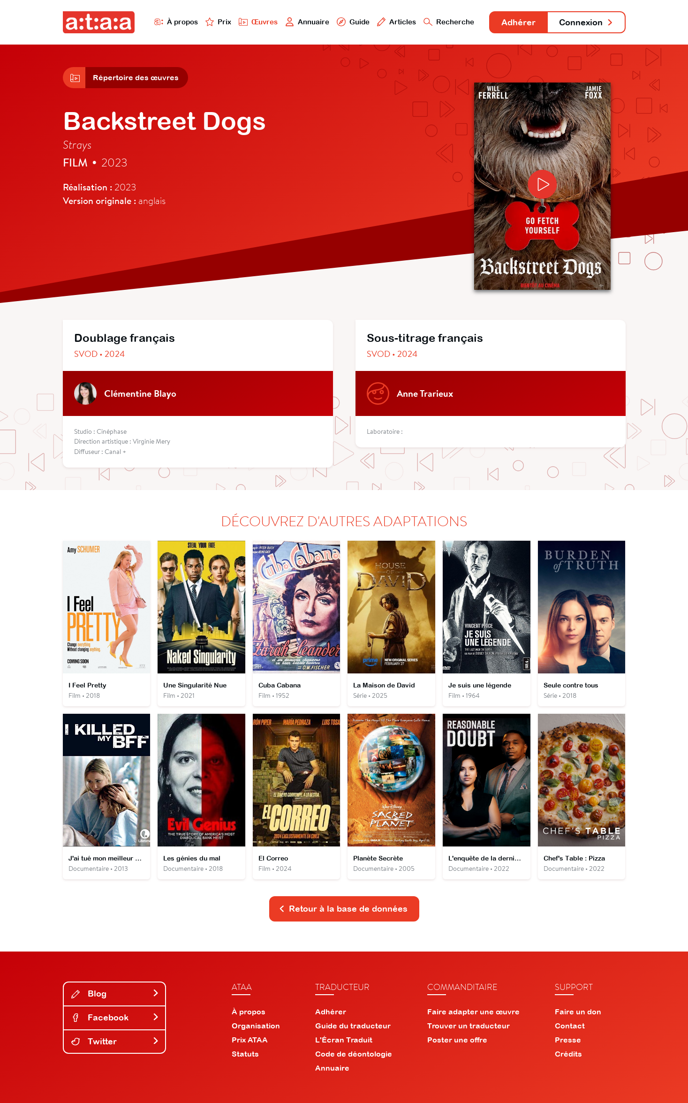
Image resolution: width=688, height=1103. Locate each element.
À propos (176, 21)
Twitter (115, 1041)
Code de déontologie (353, 1054)
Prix (218, 21)
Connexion (586, 22)
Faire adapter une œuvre (473, 1011)
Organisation (256, 1025)
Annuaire (307, 21)
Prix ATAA (250, 1039)
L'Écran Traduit (343, 1039)
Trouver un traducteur (468, 1025)
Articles (396, 21)
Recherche (448, 21)
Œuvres (258, 21)
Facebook (115, 1017)
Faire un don (578, 1011)
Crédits (568, 1054)
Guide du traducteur (353, 1025)
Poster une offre (457, 1039)
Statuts (245, 1054)
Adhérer (518, 22)
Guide (353, 21)
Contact (570, 1025)
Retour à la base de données (343, 909)
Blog (115, 993)
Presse (568, 1039)
